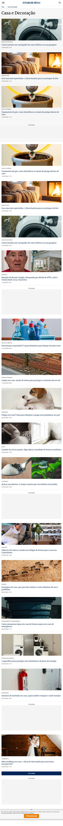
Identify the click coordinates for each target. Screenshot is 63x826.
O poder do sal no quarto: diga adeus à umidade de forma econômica (31, 449)
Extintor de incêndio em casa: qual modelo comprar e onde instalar (31, 696)
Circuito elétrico (7, 240)
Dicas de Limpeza (7, 343)
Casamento (5, 759)
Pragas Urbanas (7, 377)
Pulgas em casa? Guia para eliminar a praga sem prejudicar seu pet (31, 415)
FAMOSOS (4, 274)
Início (3, 7)
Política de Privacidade (27, 813)
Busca (59, 2)
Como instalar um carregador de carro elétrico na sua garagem (29, 45)
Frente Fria (5, 205)
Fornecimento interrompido (11, 621)
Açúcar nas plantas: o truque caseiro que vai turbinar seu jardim (29, 484)
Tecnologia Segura (8, 658)
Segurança (5, 693)
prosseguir (31, 816)
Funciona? (5, 481)
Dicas (3, 447)
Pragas (4, 584)
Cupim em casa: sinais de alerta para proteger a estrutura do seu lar (31, 380)
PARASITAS (5, 412)
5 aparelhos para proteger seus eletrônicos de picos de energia (29, 661)
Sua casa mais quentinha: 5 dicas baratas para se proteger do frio (30, 78)
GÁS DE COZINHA (6, 168)
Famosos (4, 547)
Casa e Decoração (12, 7)
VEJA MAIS (31, 773)
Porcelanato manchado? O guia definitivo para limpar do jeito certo (31, 346)
